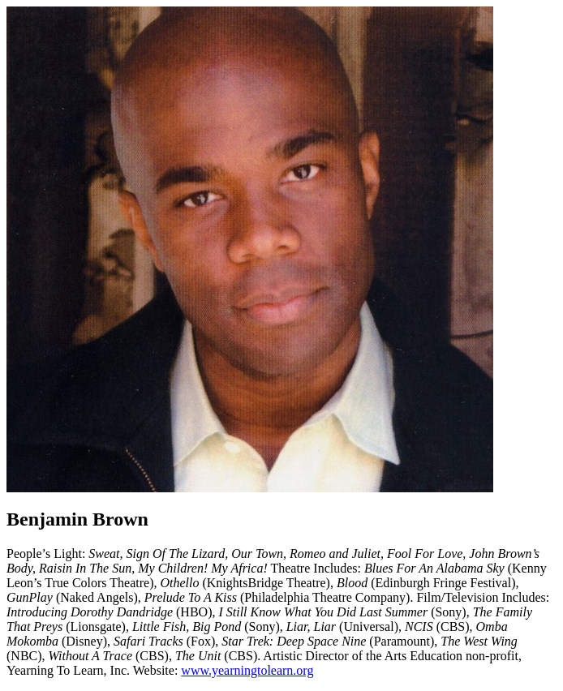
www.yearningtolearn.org (247, 670)
